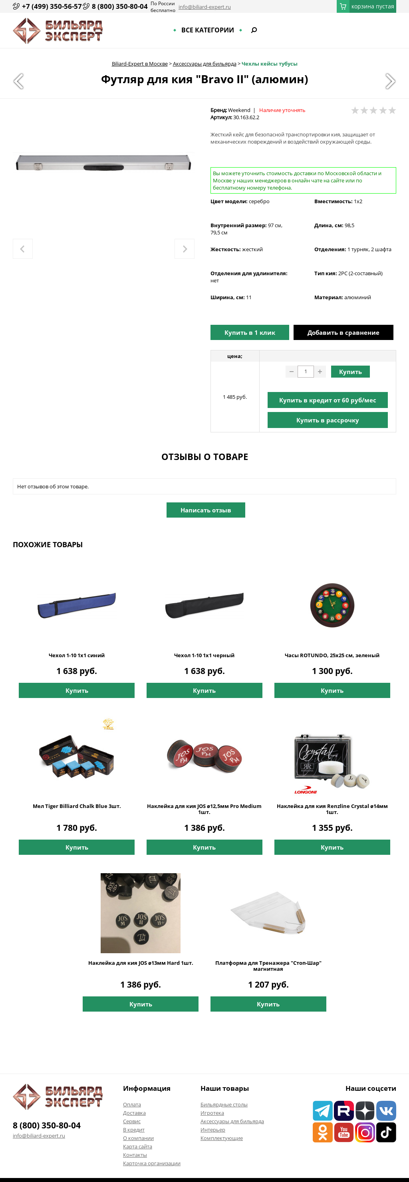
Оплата (132, 1104)
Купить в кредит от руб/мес (327, 400)
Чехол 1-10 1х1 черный (204, 655)
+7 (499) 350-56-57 (52, 6)
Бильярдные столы (224, 1104)
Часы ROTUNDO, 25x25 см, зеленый (332, 655)
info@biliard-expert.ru (205, 6)
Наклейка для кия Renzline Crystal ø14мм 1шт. (332, 809)
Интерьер (213, 1129)
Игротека (212, 1112)
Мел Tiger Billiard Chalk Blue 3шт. (77, 806)
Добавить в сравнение (343, 332)
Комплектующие (222, 1138)
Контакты (135, 1154)
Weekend (239, 110)
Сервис (132, 1121)
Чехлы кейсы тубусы (270, 63)
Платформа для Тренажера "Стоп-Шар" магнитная (268, 966)
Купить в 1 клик (249, 332)
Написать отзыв (206, 510)
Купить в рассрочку (327, 420)
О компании (138, 1138)
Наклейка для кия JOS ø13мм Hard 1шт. (140, 963)
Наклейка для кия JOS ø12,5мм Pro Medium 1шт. (204, 809)
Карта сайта (137, 1146)
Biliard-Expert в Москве (140, 63)
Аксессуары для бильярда (204, 63)
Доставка (134, 1112)
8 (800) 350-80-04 (120, 6)
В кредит (134, 1129)
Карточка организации (152, 1163)
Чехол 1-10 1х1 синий (77, 655)
